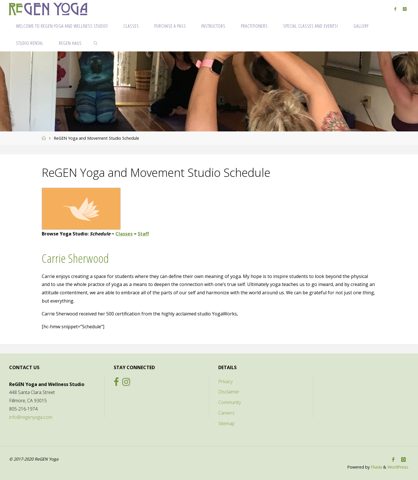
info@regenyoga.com (30, 417)
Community (229, 402)
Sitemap (226, 423)
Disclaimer (228, 392)
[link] (95, 42)
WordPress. (398, 467)
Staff (143, 234)
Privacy (225, 381)
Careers (226, 413)
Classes (124, 234)
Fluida (376, 467)
